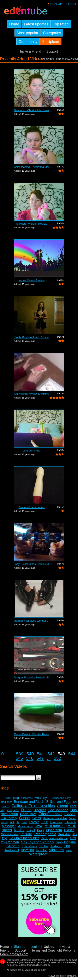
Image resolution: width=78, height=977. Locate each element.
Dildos (26, 810)
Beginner (6, 801)
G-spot (24, 818)
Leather (34, 822)
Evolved (69, 814)
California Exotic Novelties (33, 806)
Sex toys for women (37, 842)
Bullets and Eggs (58, 801)
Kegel (4, 822)
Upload (49, 946)
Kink (12, 822)
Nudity (19, 830)
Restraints (64, 834)
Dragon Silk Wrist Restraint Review (31, 677)
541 (40, 753)
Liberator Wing (31, 450)
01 (3, 753)
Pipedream (54, 830)
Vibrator (41, 850)
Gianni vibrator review (32, 507)
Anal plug (12, 798)
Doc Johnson (58, 810)
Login (71, 3)
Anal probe (27, 798)
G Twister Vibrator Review (31, 223)
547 (40, 758)
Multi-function (54, 826)
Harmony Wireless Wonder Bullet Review (31, 620)
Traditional (12, 850)
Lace (24, 822)
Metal (38, 826)
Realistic (26, 834)
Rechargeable (45, 834)
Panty (40, 830)
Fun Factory (8, 818)
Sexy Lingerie (66, 842)
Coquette (13, 810)
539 (19, 753)
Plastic (69, 830)
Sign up (56, 3)
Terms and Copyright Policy (51, 950)
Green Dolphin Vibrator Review (31, 734)
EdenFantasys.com (14, 954)
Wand (69, 850)
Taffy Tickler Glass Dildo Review (31, 564)
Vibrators (56, 850)
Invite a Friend (30, 51)
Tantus (43, 846)
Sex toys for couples (24, 838)
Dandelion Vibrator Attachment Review (31, 110)
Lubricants (70, 822)
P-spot (30, 830)
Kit (18, 822)
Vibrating (27, 850)
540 (30, 753)
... (11, 753)
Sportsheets (29, 846)
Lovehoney (56, 822)
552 (57, 758)
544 (72, 753)
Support (52, 51)
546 (29, 758)
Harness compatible (55, 818)
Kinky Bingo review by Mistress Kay (31, 393)
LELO (44, 822)
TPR (67, 846)
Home (4, 946)
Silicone (12, 846)
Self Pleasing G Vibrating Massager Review (31, 166)
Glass (36, 818)
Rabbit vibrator (10, 834)
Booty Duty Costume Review (31, 337)
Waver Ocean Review (31, 280)
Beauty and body (60, 798)
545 (19, 758)
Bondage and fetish (29, 802)
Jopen (72, 818)
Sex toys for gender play (54, 838)
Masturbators (25, 826)
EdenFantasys (50, 814)
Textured (56, 846)
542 (51, 753)
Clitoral (62, 806)
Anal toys (41, 798)
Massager (9, 826)
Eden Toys (28, 814)
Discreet (40, 810)
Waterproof (38, 854)
